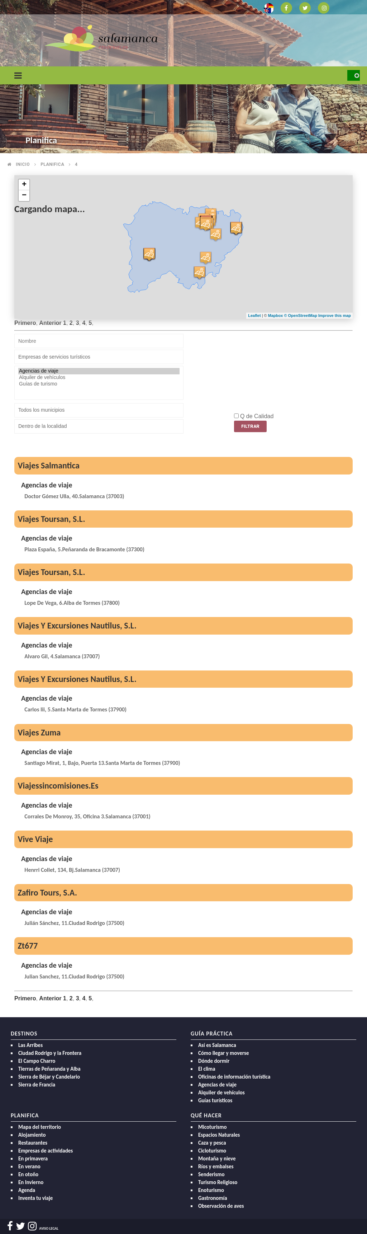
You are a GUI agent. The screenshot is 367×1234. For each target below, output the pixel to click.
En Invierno (30, 1182)
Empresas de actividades (45, 1150)
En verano (29, 1166)
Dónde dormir (213, 1061)
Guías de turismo (99, 384)
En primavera (33, 1158)
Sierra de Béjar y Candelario (49, 1077)
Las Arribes (30, 1045)
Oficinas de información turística (234, 1077)
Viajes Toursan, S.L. (51, 519)
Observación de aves (221, 1206)
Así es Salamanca (217, 1045)
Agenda (26, 1190)
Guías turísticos (215, 1100)
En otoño (28, 1174)
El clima (206, 1069)
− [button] (24, 195)
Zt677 (28, 945)
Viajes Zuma (39, 732)
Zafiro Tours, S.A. (47, 892)
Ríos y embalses (215, 1166)
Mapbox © (278, 315)
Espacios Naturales (219, 1135)
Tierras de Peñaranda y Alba (49, 1069)
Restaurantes (32, 1143)
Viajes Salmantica (49, 465)
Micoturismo (212, 1127)
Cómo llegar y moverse (223, 1053)
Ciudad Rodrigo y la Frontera (49, 1053)
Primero (25, 323)
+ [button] (24, 184)
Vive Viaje (35, 839)
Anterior (50, 323)
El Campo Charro (36, 1061)
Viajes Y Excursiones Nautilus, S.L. (77, 625)
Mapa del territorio (39, 1127)
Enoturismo (211, 1190)
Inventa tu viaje (35, 1198)
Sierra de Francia (36, 1084)
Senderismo (211, 1174)
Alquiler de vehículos (99, 377)
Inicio (23, 164)
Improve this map (334, 315)
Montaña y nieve (217, 1158)
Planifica (52, 164)
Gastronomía (212, 1198)
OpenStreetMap (303, 315)
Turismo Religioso (217, 1182)
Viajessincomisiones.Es (58, 785)
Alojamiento (32, 1135)
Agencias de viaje (99, 371)
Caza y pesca (212, 1143)
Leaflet (254, 315)
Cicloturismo (212, 1150)
